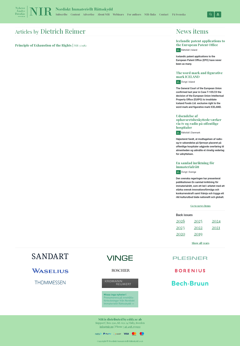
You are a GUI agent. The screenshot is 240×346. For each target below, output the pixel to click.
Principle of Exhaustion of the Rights (43, 45)
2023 (180, 227)
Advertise (88, 14)
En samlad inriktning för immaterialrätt (195, 165)
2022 (198, 227)
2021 (216, 227)
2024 (216, 221)
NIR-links (150, 14)
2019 (198, 233)
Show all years (200, 243)
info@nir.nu (106, 326)
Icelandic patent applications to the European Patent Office (200, 43)
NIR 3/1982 (80, 45)
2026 (180, 221)
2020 (180, 233)
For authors (134, 14)
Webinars (118, 14)
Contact (163, 14)
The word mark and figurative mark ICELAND (199, 75)
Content (75, 14)
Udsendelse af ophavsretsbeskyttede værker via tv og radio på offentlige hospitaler (198, 122)
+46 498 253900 (131, 326)
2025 (198, 221)
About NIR (104, 14)
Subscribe (62, 14)
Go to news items (200, 205)
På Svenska (179, 14)
